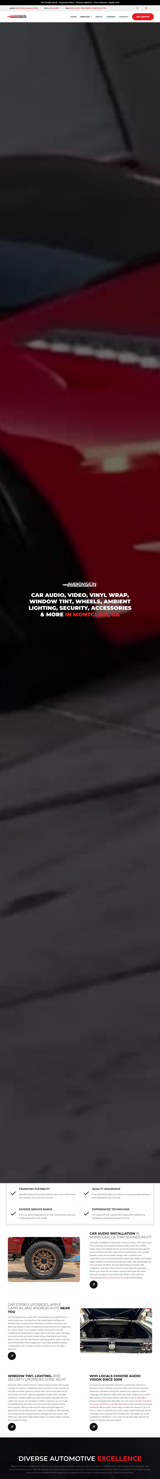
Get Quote (142, 17)
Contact (123, 17)
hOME (73, 17)
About (99, 17)
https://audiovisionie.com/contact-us (107, 1277)
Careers (110, 17)
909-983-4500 (120, 1404)
